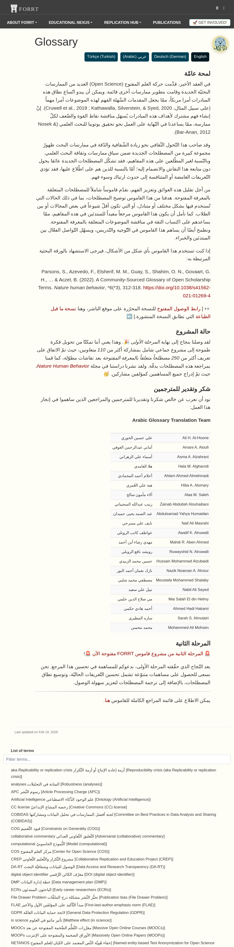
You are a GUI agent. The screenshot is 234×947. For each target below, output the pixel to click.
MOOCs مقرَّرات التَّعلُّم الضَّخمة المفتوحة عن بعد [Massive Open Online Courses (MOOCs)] (88, 928)
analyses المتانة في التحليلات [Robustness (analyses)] (56, 784)
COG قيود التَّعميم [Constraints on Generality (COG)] (55, 828)
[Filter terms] (117, 759)
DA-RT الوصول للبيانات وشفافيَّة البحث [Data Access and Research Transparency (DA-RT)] (88, 867)
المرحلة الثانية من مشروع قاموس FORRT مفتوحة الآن (147, 653)
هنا (107, 700)
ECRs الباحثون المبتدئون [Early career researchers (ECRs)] (61, 890)
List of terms (22, 750)
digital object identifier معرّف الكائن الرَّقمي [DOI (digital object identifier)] (72, 874)
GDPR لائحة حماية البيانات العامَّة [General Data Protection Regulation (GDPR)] (78, 912)
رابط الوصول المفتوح (178, 308)
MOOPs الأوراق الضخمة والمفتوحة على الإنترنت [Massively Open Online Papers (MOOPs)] (88, 935)
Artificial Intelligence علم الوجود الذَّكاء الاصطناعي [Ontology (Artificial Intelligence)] (81, 799)
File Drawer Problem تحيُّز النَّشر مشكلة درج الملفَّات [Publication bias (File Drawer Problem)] (89, 897)
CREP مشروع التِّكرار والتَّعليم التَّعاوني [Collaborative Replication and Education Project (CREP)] (92, 859)
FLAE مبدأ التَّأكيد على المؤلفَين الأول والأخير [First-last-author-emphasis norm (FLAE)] (83, 905)
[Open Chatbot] (220, 44)
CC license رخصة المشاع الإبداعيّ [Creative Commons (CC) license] (69, 807)
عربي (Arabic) (134, 56)
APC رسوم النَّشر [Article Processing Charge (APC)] (55, 792)
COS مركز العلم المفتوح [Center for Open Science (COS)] (60, 851)
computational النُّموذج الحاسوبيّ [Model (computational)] (59, 844)
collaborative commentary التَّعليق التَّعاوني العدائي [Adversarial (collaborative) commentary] (88, 836)
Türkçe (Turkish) (101, 56)
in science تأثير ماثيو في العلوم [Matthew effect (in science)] (61, 920)
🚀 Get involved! (210, 22)
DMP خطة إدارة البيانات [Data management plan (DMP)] (59, 882)
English (200, 56)
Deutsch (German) (170, 56)
